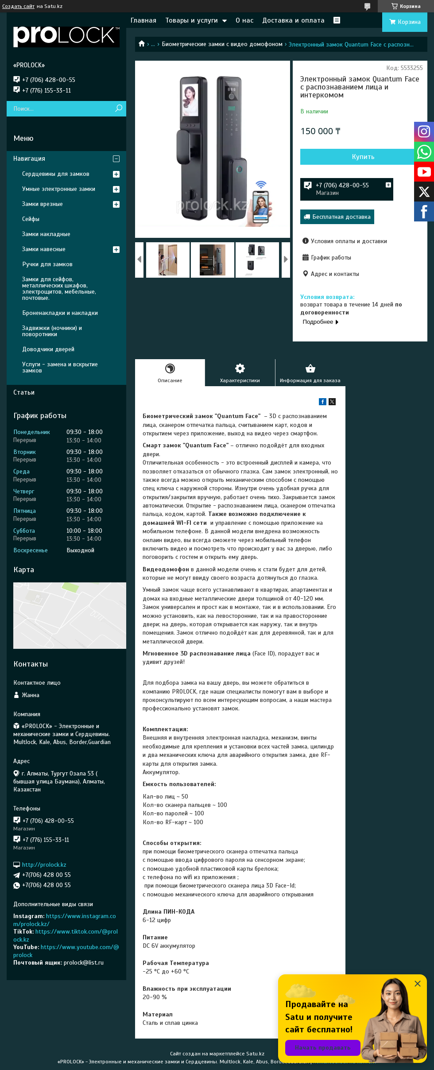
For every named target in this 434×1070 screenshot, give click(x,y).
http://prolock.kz (44, 864)
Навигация (29, 159)
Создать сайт (18, 6)
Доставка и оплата (293, 20)
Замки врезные (42, 204)
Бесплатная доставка (341, 217)
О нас (244, 20)
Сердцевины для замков (55, 174)
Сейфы (30, 219)
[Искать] (118, 108)
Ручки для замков (47, 264)
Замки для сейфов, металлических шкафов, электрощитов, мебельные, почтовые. (59, 288)
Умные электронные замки (58, 189)
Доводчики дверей (48, 349)
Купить (363, 156)
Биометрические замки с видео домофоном (222, 44)
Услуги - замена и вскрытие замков (60, 367)
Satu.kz (255, 1054)
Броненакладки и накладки (60, 313)
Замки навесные (44, 249)
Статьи (24, 392)
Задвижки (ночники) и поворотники (52, 331)
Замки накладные (46, 234)
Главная (143, 20)
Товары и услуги (191, 20)
